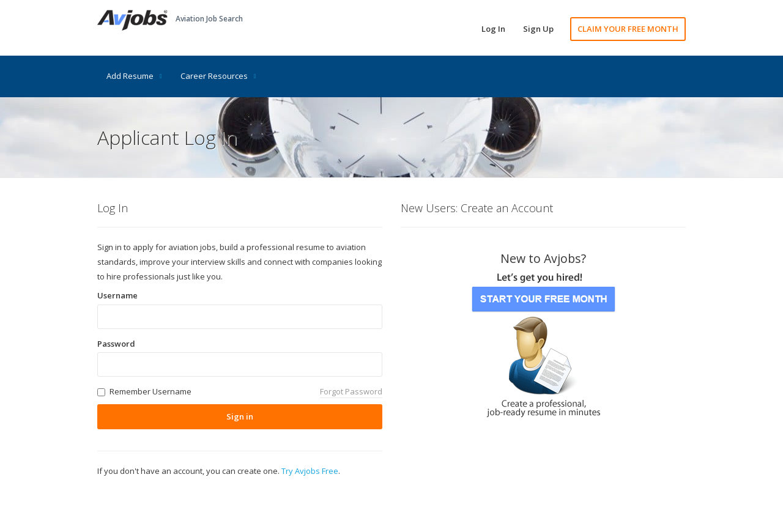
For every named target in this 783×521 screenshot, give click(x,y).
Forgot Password (351, 391)
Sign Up (538, 28)
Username (117, 295)
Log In (493, 28)
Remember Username (150, 391)
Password (116, 343)
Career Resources (218, 75)
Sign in (239, 416)
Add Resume (134, 75)
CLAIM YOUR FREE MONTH (627, 28)
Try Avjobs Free (309, 470)
